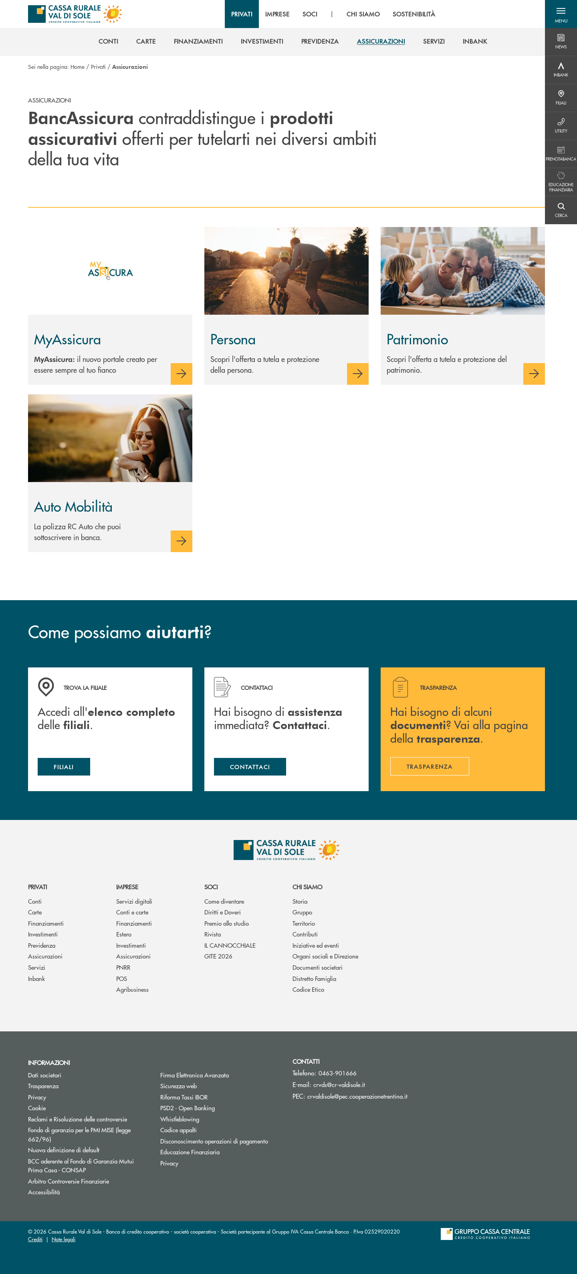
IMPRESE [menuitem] (277, 14)
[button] (561, 14)
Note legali (63, 1239)
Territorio (304, 923)
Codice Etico (308, 989)
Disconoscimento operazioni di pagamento (214, 1141)
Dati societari (44, 1075)
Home (78, 66)
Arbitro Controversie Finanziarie (88, 1181)
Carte (35, 912)
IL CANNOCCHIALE (230, 945)
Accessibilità (44, 1192)
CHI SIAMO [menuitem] (363, 14)
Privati (98, 66)
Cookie (37, 1107)
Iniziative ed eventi (316, 945)
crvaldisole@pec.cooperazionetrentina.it (357, 1096)
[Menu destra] (561, 42)
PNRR (123, 967)
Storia (300, 901)
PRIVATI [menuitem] (241, 14)
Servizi (36, 967)
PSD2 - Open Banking (187, 1107)
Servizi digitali (134, 901)
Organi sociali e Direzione (325, 956)
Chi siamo (307, 886)
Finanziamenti (46, 923)
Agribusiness (132, 989)
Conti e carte (132, 912)
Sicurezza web (178, 1085)
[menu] (333, 14)
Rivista (212, 934)
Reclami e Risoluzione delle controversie (77, 1119)
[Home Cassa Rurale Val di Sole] (75, 14)
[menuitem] (108, 41)
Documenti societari (318, 967)
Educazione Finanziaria (190, 1151)
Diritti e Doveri (222, 912)
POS (121, 978)
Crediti (35, 1239)
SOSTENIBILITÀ (414, 14)
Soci (211, 886)
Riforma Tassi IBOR (214, 1097)
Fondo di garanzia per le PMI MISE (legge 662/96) (79, 1134)
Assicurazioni (45, 956)
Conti (35, 901)
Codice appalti (178, 1129)
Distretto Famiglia (314, 978)
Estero (123, 934)
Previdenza (41, 945)
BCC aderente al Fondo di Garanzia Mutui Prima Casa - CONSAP (87, 1165)
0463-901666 (338, 1073)
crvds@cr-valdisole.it (339, 1084)
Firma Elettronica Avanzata (194, 1075)
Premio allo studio (226, 923)
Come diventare (224, 901)
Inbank (36, 978)
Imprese (127, 886)
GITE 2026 (218, 956)
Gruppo (302, 912)
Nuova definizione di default (63, 1149)
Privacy (37, 1097)
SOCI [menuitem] (310, 14)
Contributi (305, 934)
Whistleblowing (179, 1119)
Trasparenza (43, 1085)
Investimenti (43, 934)
